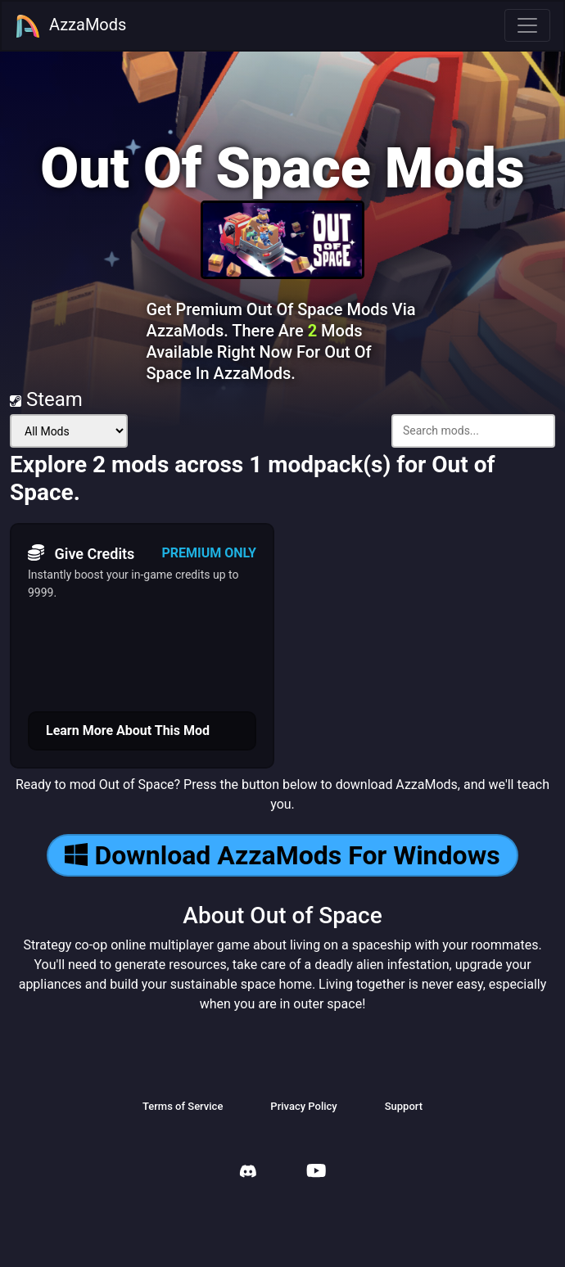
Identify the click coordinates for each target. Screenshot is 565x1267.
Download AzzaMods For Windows (282, 855)
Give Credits (81, 553)
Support (404, 1106)
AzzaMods (70, 26)
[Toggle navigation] (527, 25)
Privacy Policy (303, 1106)
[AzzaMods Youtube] (316, 1172)
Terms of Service (182, 1106)
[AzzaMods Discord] (248, 1173)
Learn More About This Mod (128, 730)
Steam (46, 399)
